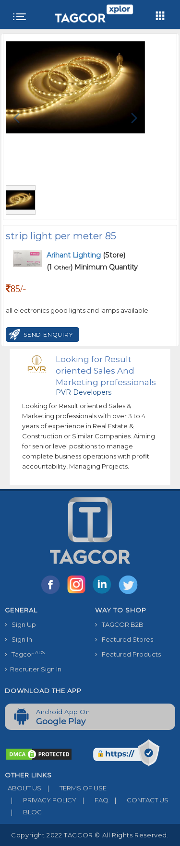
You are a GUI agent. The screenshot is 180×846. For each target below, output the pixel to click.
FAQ (92, 800)
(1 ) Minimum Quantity (92, 267)
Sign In (18, 639)
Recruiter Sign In (33, 669)
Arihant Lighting (75, 255)
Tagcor (25, 654)
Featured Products (128, 654)
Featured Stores (124, 639)
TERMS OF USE (74, 788)
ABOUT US (23, 788)
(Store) (86, 255)
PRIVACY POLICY (40, 800)
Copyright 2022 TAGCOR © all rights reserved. (89, 835)
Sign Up (20, 624)
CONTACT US (138, 800)
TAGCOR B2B (119, 624)
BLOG (23, 812)
